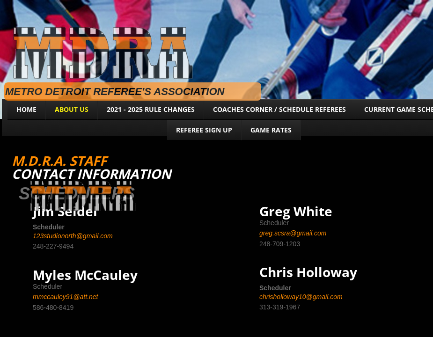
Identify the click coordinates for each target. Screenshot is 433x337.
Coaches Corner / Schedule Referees (279, 109)
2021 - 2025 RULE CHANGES (151, 109)
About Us (71, 109)
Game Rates (271, 129)
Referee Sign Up (204, 129)
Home (26, 109)
